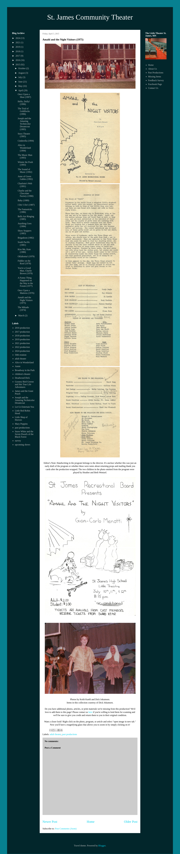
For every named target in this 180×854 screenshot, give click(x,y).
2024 (18, 38)
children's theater (22, 374)
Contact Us (153, 88)
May (20, 86)
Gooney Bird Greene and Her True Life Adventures (24, 384)
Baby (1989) (23, 200)
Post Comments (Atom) (66, 828)
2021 (18, 42)
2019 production (22, 339)
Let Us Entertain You (24, 407)
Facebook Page (155, 84)
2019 (18, 47)
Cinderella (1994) (26, 141)
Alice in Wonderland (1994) (24, 148)
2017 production (22, 332)
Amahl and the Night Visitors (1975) (25, 300)
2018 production (22, 335)
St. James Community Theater (90, 17)
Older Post (130, 821)
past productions (69, 734)
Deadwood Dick (22, 378)
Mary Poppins (21, 424)
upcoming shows (22, 444)
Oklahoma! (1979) (26, 256)
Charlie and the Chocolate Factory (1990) (25, 193)
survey (18, 440)
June (20, 81)
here (90, 712)
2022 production (22, 347)
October (22, 68)
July (20, 77)
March (21, 315)
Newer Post (50, 821)
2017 (18, 56)
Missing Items (154, 76)
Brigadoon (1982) (26, 238)
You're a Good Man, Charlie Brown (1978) (25, 271)
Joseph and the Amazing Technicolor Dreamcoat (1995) (24, 124)
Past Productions (155, 72)
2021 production (22, 343)
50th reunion (20, 355)
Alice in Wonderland (24, 362)
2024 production (22, 351)
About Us (152, 69)
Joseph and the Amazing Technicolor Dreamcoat (25, 400)
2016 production (22, 328)
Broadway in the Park (25, 370)
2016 (18, 60)
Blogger (102, 845)
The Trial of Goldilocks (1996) (24, 111)
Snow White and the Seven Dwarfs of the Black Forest (24, 434)
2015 (18, 64)
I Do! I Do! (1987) (26, 205)
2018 (18, 51)
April (21, 90)
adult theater (55, 734)
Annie (17, 366)
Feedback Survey (156, 80)
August (21, 73)
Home (91, 821)
